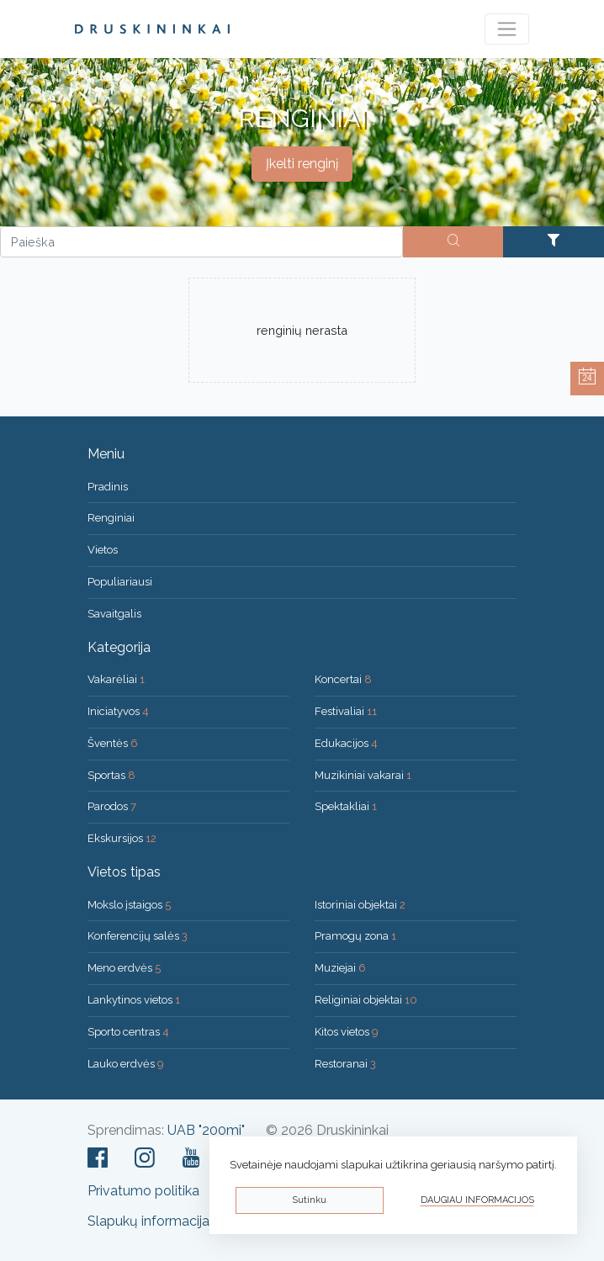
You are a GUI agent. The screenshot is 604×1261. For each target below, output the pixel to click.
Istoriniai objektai (360, 904)
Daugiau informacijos (477, 1200)
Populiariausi (119, 581)
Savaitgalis (114, 613)
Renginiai (111, 517)
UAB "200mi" (206, 1130)
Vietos (102, 549)
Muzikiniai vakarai (363, 775)
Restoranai (345, 1063)
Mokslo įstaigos (129, 904)
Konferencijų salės (137, 936)
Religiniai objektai (366, 999)
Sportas (111, 775)
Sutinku (309, 1200)
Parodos (111, 806)
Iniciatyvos (118, 711)
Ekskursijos (121, 838)
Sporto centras (128, 1031)
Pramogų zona (355, 936)
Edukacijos (346, 743)
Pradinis (107, 486)
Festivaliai (346, 711)
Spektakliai (346, 806)
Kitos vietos (347, 1031)
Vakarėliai (116, 679)
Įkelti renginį (302, 164)
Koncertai (343, 679)
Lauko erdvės (125, 1063)
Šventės (112, 743)
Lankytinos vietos (133, 999)
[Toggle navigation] (507, 29)
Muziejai (340, 968)
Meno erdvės (124, 968)
